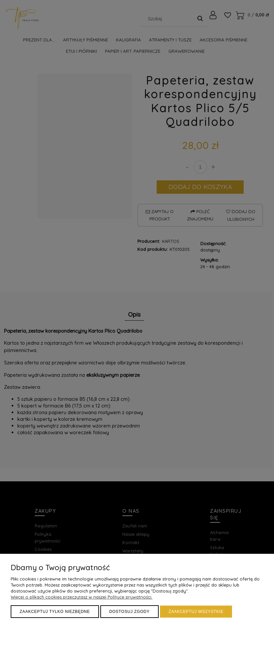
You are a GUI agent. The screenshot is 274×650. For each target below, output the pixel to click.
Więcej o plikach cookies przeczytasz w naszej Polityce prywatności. (81, 597)
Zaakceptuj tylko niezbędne (55, 611)
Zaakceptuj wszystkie (196, 611)
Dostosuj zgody (129, 611)
